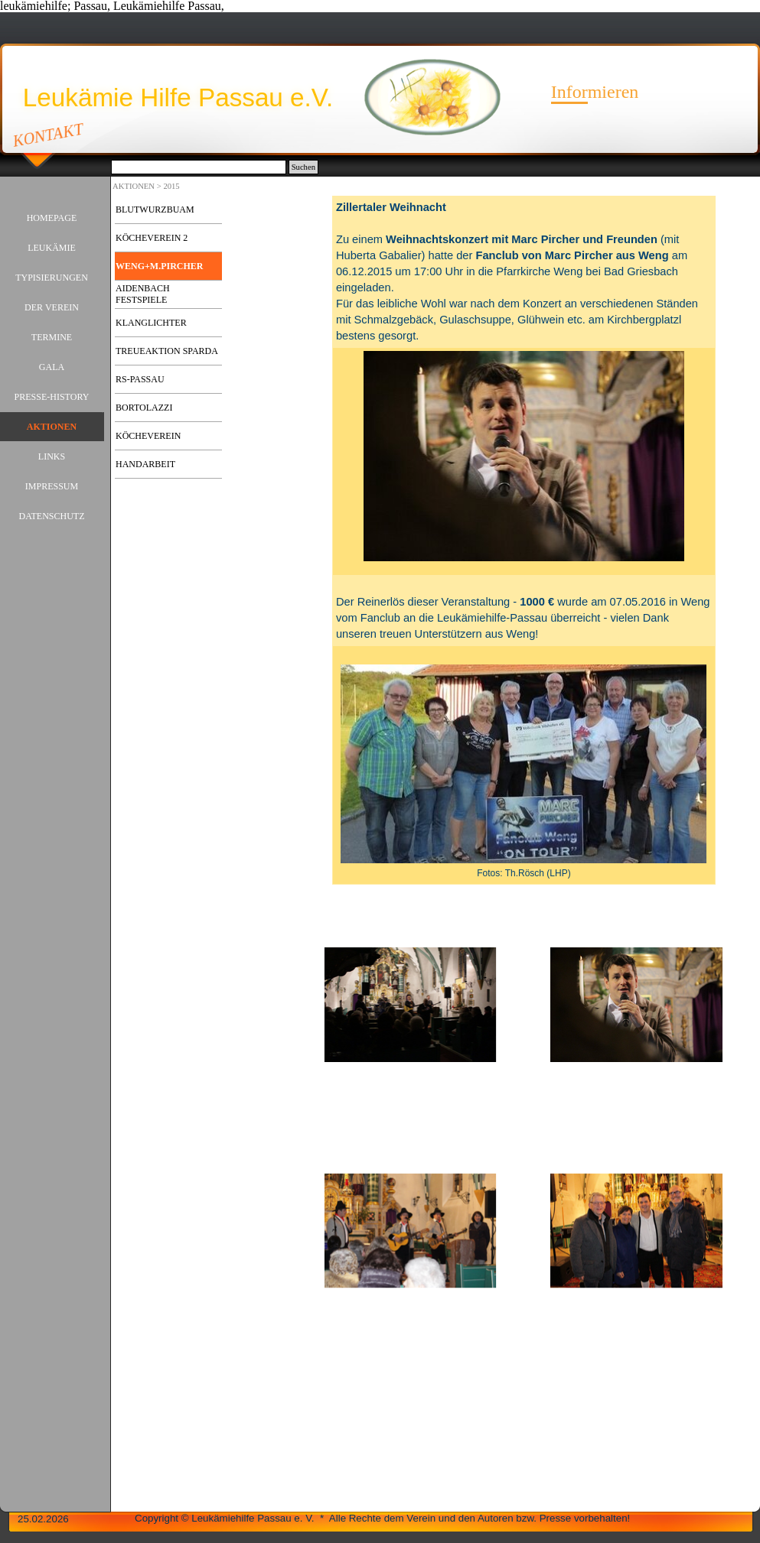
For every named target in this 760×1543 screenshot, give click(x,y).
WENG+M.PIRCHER (160, 266)
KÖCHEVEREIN (148, 435)
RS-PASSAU (140, 379)
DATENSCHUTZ (52, 516)
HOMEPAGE (52, 218)
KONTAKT (48, 135)
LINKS (51, 456)
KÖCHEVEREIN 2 (152, 237)
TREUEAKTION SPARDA (167, 351)
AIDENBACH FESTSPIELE (143, 294)
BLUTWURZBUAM (155, 209)
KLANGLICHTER (151, 322)
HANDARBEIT (145, 464)
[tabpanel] (524, 540)
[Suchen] (198, 167)
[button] (411, 1005)
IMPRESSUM (51, 486)
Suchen (303, 167)
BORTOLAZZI (144, 407)
